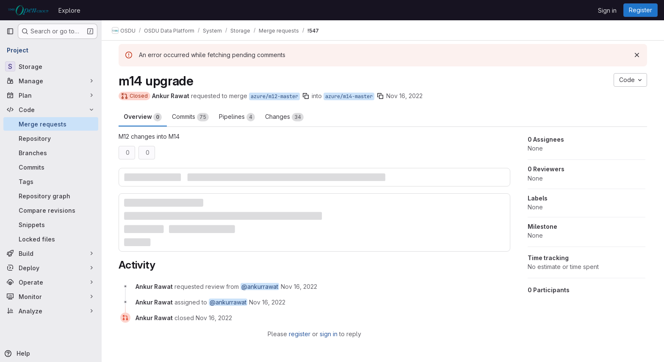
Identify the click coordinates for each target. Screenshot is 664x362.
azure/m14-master (349, 96)
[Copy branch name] (306, 96)
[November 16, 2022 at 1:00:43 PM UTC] (214, 317)
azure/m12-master (274, 96)
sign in (329, 333)
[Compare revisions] (50, 210)
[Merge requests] (50, 124)
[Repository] (50, 138)
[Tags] (50, 181)
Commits (190, 117)
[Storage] (50, 66)
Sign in (607, 10)
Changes (284, 117)
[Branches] (50, 152)
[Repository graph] (50, 196)
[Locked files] (50, 239)
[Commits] (50, 167)
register (299, 333)
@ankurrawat (259, 286)
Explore (69, 10)
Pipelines (237, 117)
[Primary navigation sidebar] (10, 31)
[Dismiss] (637, 55)
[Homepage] (28, 10)
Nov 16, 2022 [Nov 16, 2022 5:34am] (404, 95)
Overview (143, 117)
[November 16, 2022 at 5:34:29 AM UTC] (299, 286)
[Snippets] (50, 224)
